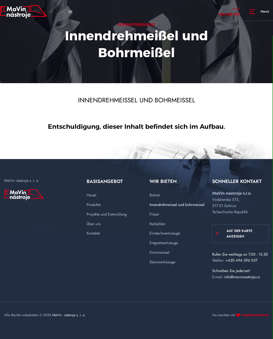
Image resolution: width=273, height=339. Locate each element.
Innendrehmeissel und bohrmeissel (177, 204)
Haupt (91, 195)
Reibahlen (157, 224)
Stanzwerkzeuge (162, 262)
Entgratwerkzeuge (164, 243)
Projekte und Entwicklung (107, 214)
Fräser (154, 214)
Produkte (94, 204)
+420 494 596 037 (241, 260)
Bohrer (155, 195)
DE (70, 11)
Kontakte (93, 233)
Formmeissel (159, 252)
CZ (51, 11)
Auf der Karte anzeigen (239, 233)
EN (61, 11)
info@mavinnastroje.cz (242, 277)
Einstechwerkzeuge (165, 233)
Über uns (94, 224)
